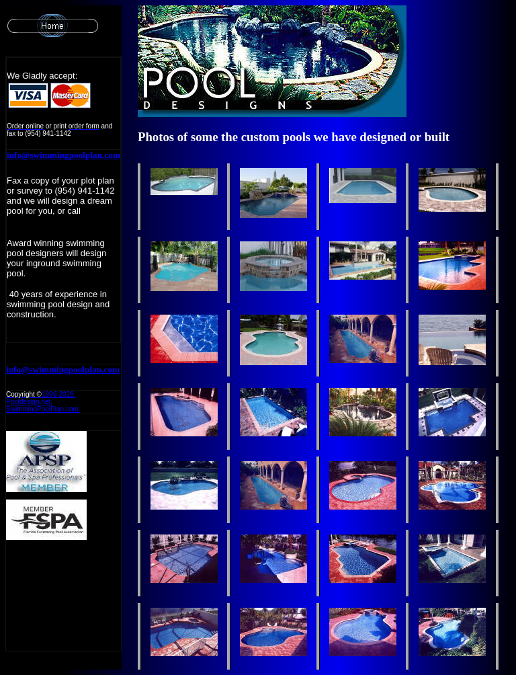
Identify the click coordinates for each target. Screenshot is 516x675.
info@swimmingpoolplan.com (63, 155)
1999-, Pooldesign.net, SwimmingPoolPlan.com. (43, 402)
